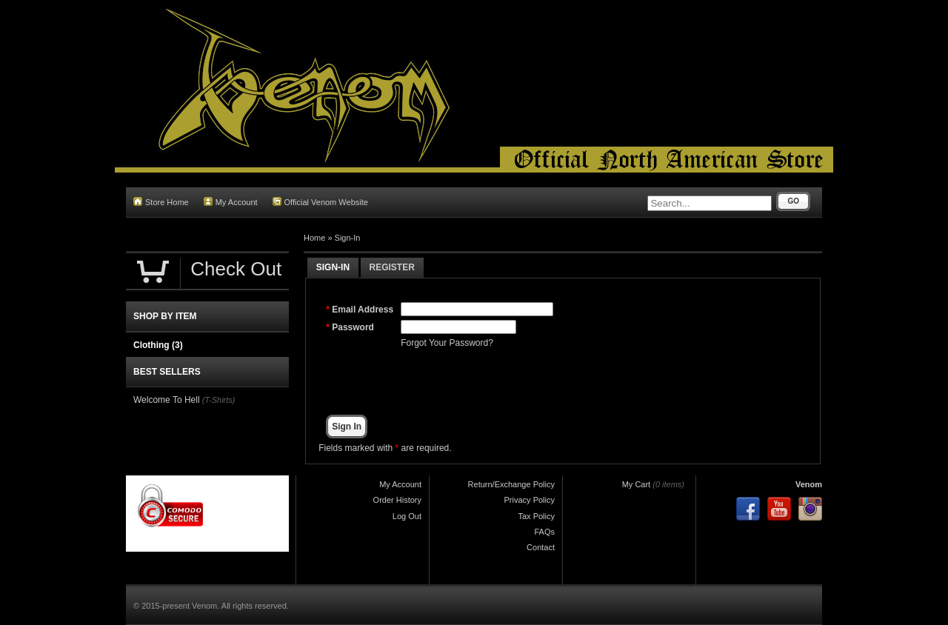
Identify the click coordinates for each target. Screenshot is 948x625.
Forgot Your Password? (447, 343)
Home (314, 237)
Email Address (362, 309)
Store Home (161, 202)
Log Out (407, 516)
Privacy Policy (529, 499)
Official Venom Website (320, 202)
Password (353, 327)
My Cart (636, 484)
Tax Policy (536, 516)
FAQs (544, 531)
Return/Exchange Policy (511, 484)
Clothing (158, 345)
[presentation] (513, 382)
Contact (541, 547)
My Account (231, 202)
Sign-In (348, 237)
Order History (397, 499)
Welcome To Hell (166, 400)
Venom (808, 484)
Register (392, 267)
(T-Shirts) (219, 399)
